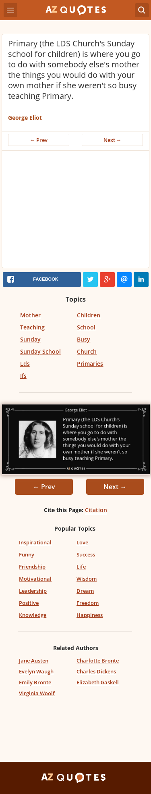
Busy (83, 339)
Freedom (88, 602)
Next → (112, 140)
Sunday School (40, 351)
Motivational (35, 578)
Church (87, 351)
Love (82, 542)
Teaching (32, 327)
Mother (30, 315)
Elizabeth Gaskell (98, 682)
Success (86, 554)
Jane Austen (33, 660)
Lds (25, 363)
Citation (96, 510)
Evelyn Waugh (36, 671)
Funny (26, 554)
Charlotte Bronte (98, 660)
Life (81, 566)
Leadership (33, 590)
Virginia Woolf (37, 693)
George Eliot (25, 117)
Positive (29, 602)
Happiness (90, 615)
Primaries (90, 363)
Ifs (23, 375)
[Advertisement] (75, 211)
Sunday (30, 339)
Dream (85, 590)
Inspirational (35, 542)
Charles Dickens (96, 671)
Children (88, 315)
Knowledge (32, 615)
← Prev (39, 140)
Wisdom (87, 578)
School (86, 327)
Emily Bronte (35, 682)
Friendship (32, 566)
